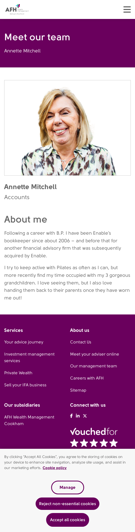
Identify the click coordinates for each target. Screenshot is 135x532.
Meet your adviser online (94, 354)
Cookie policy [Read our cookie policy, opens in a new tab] (55, 468)
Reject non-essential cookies (67, 504)
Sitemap (78, 390)
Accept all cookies (67, 520)
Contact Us (80, 341)
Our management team (93, 365)
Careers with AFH (87, 378)
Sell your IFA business (25, 384)
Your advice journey (23, 341)
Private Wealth (18, 372)
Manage (67, 487)
